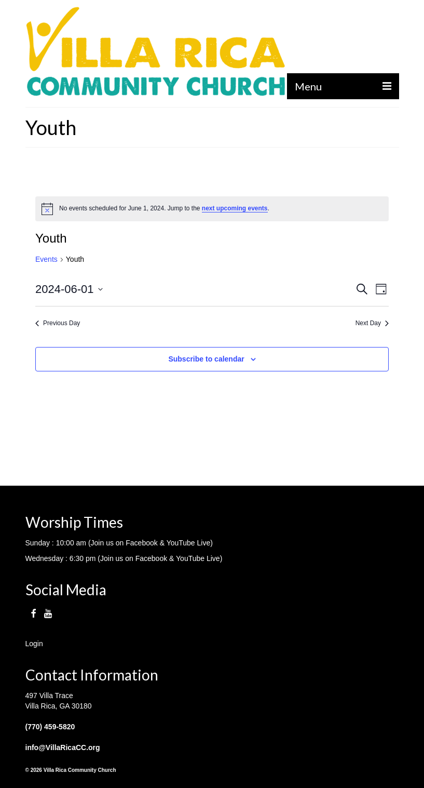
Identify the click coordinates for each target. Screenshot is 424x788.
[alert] (212, 208)
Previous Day (57, 323)
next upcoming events (235, 208)
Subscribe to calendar (206, 359)
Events (46, 259)
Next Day (372, 323)
